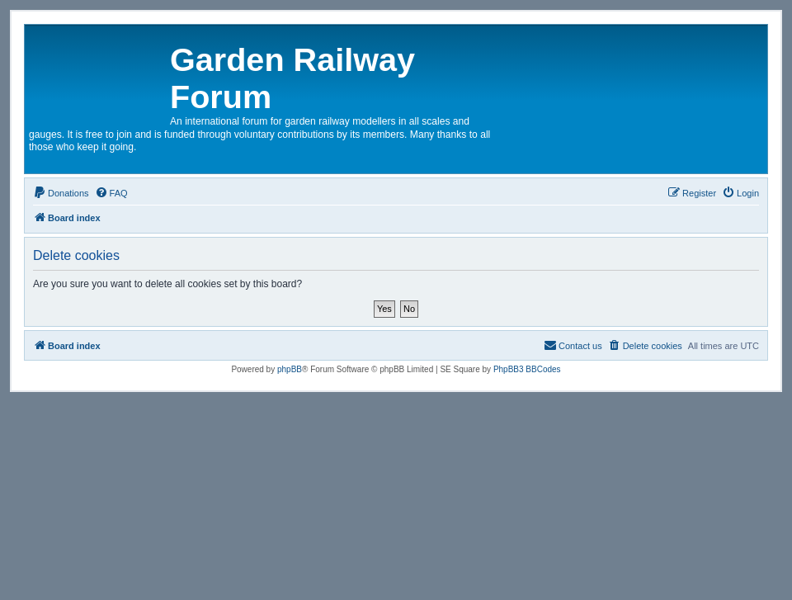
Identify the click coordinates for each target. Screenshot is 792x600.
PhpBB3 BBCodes (527, 369)
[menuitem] (61, 193)
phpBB (289, 369)
